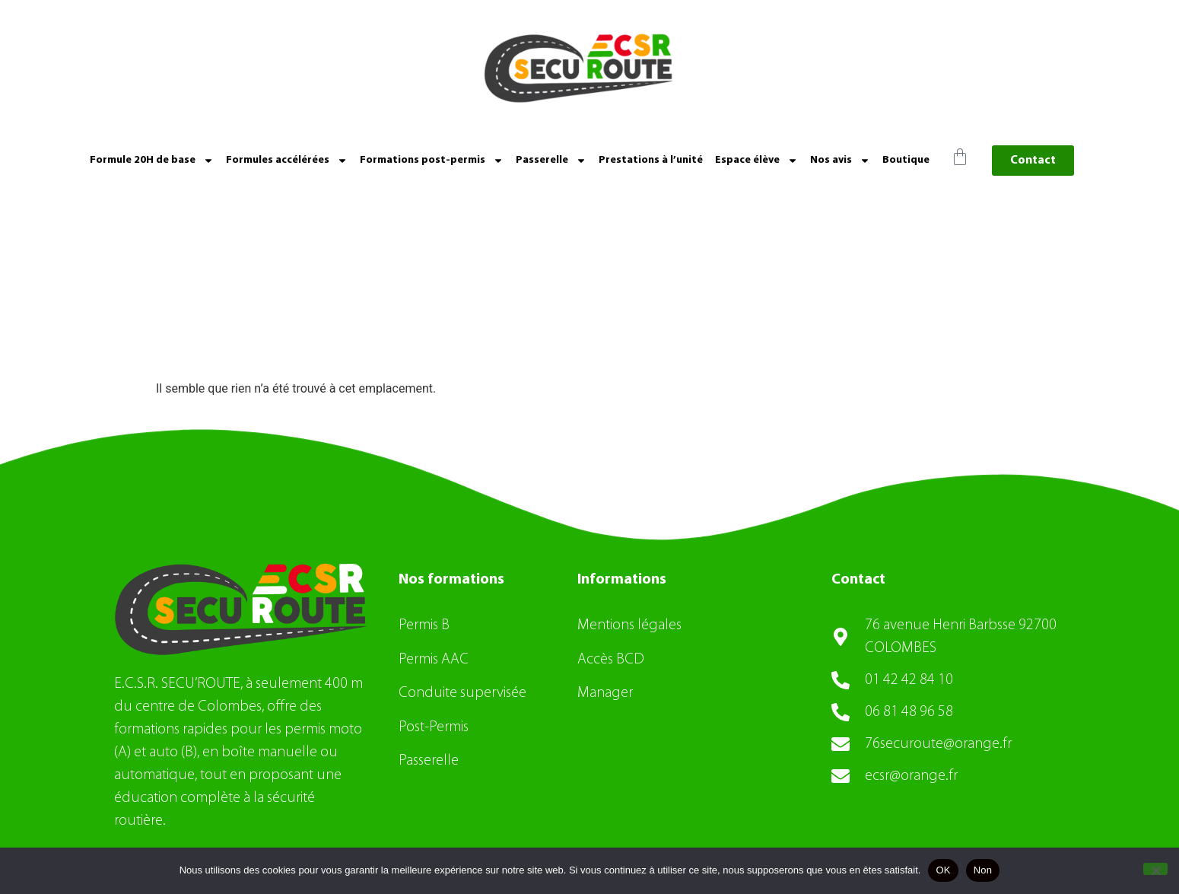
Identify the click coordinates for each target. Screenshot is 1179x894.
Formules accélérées (287, 160)
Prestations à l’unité (651, 160)
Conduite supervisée (462, 693)
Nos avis (840, 160)
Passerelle (551, 160)
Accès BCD (610, 659)
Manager (605, 693)
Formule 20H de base (152, 160)
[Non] (1155, 869)
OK (943, 870)
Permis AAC (435, 659)
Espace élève (756, 160)
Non (983, 870)
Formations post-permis (432, 160)
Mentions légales (629, 625)
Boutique (906, 160)
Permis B (424, 625)
